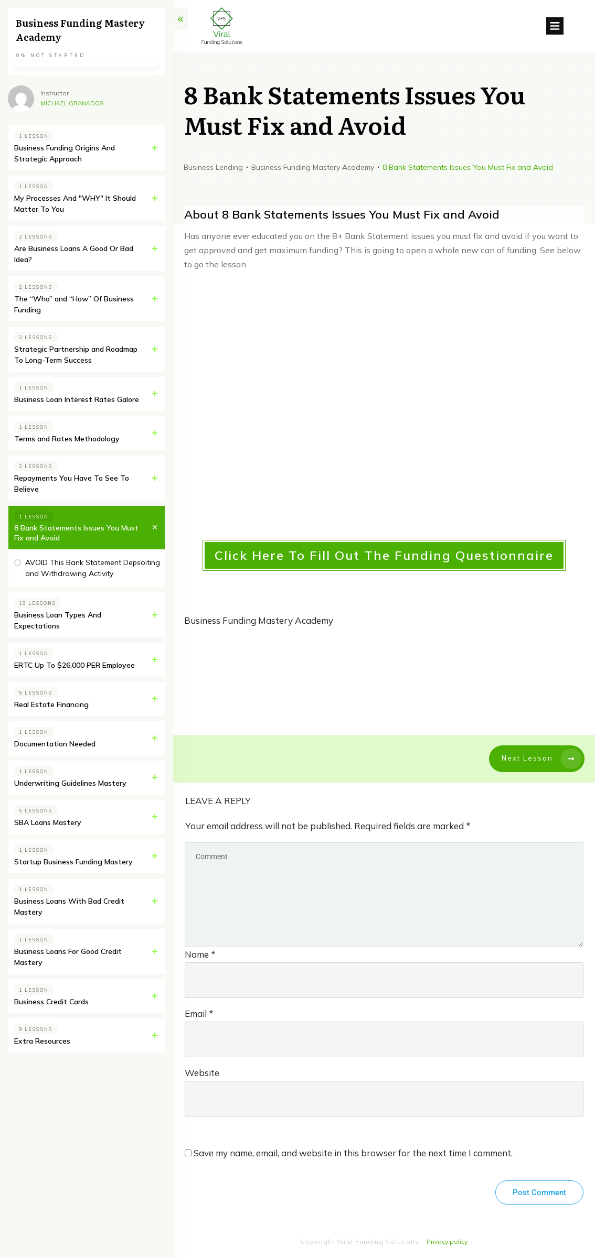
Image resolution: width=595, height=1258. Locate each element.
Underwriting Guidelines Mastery (70, 783)
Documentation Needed (54, 744)
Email (199, 1013)
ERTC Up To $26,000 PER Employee (74, 665)
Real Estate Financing (51, 704)
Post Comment (539, 1192)
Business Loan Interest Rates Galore (76, 399)
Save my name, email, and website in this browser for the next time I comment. (353, 1152)
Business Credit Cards (51, 1001)
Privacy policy (447, 1241)
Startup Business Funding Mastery (73, 861)
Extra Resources (42, 1041)
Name (200, 954)
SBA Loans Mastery (47, 822)
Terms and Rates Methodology (67, 438)
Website (202, 1072)
